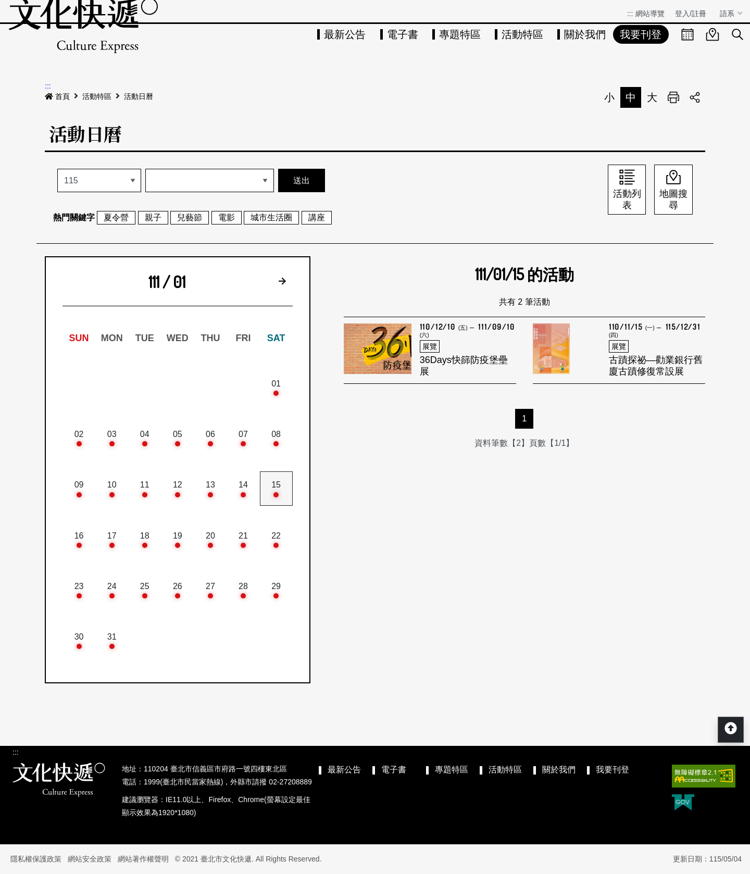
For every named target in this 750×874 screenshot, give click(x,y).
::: (630, 13)
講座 (316, 217)
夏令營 (116, 217)
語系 (728, 13)
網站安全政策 (89, 859)
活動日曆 (138, 96)
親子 (153, 217)
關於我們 (585, 34)
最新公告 (345, 34)
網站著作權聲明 (143, 859)
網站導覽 (650, 13)
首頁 (57, 96)
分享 (694, 97)
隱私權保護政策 (35, 859)
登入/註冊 (690, 13)
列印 (673, 97)
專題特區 (460, 34)
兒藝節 (189, 217)
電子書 (402, 34)
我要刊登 (640, 34)
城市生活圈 (271, 217)
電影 (226, 217)
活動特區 (522, 34)
